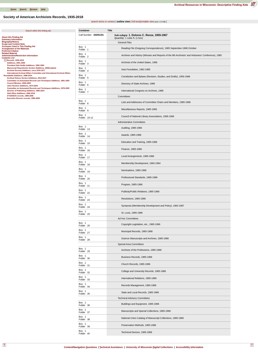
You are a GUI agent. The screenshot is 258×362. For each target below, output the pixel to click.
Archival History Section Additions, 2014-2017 (26, 78)
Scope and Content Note (13, 44)
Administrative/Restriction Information (20, 55)
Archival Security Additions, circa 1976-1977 (26, 70)
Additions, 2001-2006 (16, 63)
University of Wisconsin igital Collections (149, 347)
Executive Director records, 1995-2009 (23, 98)
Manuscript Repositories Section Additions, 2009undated (31, 68)
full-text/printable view (143, 21)
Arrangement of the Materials (15, 49)
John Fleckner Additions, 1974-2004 (22, 86)
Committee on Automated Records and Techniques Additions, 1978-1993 (38, 88)
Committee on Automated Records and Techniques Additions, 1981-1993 (38, 81)
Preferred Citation (10, 51)
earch (23, 9)
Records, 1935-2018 (15, 60)
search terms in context (103, 21)
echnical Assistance (111, 347)
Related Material (9, 53)
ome (13, 9)
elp (43, 9)
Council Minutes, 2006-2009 (19, 83)
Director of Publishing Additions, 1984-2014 (25, 91)
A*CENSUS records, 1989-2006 (20, 96)
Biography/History (10, 42)
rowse (33, 9)
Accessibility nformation (189, 347)
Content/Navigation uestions (81, 347)
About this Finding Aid (12, 37)
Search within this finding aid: (38, 31)
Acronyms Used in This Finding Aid (18, 46)
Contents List (8, 58)
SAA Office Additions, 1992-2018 (21, 93)
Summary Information (12, 39)
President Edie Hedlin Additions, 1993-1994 (25, 65)
